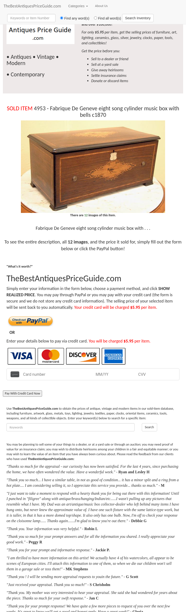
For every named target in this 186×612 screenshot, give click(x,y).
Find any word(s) (72, 18)
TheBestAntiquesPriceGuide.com (32, 6)
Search (149, 427)
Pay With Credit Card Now (22, 393)
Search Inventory (138, 18)
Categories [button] (78, 6)
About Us (101, 6)
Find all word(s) (105, 18)
